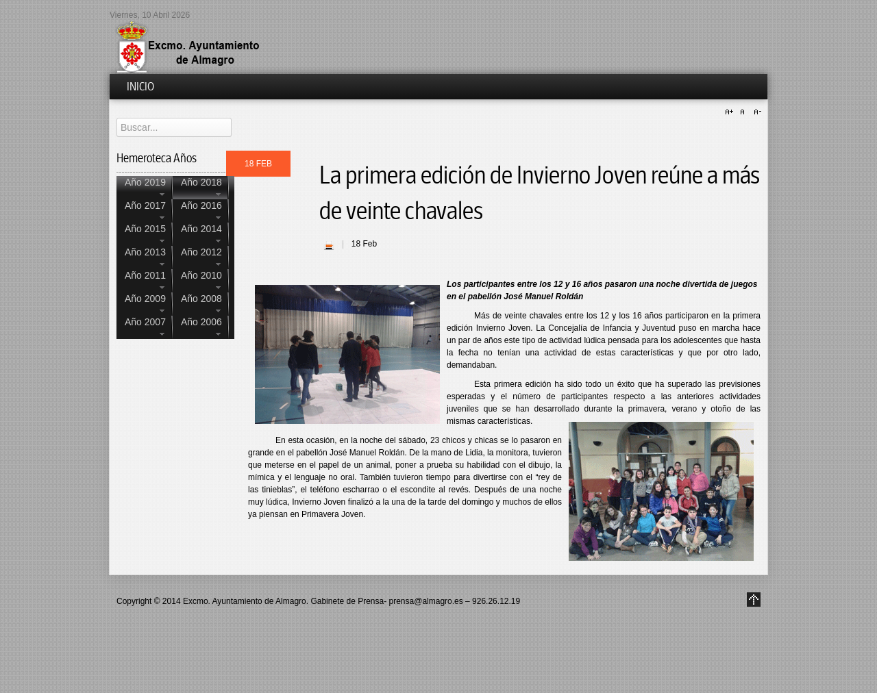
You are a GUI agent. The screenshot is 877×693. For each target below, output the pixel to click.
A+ (731, 112)
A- (756, 112)
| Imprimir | (328, 245)
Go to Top (754, 599)
